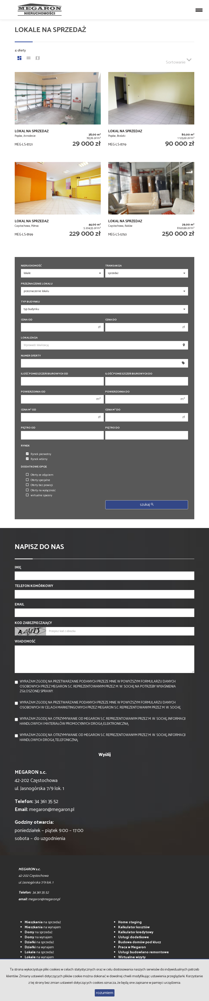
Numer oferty (31, 356)
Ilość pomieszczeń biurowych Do (128, 374)
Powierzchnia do (117, 392)
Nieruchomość (31, 266)
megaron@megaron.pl (51, 810)
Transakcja (113, 266)
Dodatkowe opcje (34, 467)
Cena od (26, 320)
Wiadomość (25, 641)
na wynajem (43, 927)
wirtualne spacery (39, 495)
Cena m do (112, 410)
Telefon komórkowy (34, 586)
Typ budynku (30, 302)
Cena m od (28, 410)
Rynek (25, 446)
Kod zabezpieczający (33, 623)
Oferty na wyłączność (41, 490)
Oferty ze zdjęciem (39, 475)
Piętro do (112, 428)
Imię (18, 567)
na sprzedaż (43, 922)
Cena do (111, 320)
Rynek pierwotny (38, 454)
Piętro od (28, 428)
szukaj (147, 505)
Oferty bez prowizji (39, 485)
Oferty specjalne (38, 480)
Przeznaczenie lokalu (37, 284)
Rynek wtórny (36, 459)
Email (19, 604)
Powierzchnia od (33, 392)
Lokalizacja (29, 338)
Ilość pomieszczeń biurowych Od (44, 374)
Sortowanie (179, 60)
